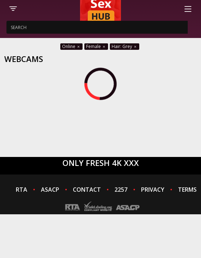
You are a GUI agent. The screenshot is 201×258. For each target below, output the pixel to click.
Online (71, 46)
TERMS (187, 190)
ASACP (50, 190)
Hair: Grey (124, 46)
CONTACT (87, 190)
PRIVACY (152, 190)
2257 (120, 190)
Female (96, 46)
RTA (21, 190)
